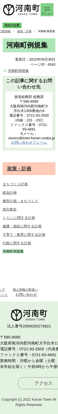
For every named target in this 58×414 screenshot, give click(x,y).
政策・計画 (24, 31)
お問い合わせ (26, 295)
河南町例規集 (18, 71)
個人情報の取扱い (25, 289)
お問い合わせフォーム (29, 142)
